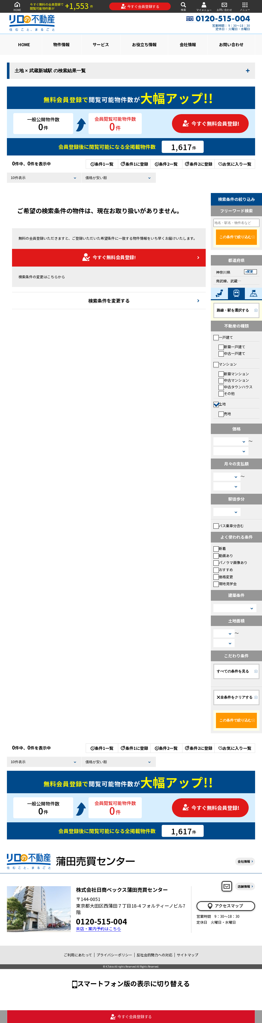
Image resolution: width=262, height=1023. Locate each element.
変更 (250, 271)
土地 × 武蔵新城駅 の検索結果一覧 (50, 70)
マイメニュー (204, 6)
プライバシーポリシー (114, 954)
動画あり (223, 555)
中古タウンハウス (236, 386)
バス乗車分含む (228, 525)
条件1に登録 (134, 164)
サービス (101, 44)
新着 (219, 548)
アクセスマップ (225, 905)
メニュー (245, 6)
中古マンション (234, 380)
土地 (219, 403)
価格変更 (223, 576)
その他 (227, 393)
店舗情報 (244, 886)
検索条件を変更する (109, 300)
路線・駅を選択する (233, 310)
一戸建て (223, 337)
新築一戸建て (232, 346)
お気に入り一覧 (234, 164)
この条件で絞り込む (235, 237)
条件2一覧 (166, 164)
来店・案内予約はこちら (98, 929)
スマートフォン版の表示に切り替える (133, 983)
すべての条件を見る (233, 671)
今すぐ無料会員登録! (210, 123)
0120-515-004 (101, 921)
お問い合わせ (224, 6)
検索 (183, 6)
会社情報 (188, 44)
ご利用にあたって (78, 954)
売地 (225, 413)
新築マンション (234, 373)
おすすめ (223, 569)
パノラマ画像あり (230, 562)
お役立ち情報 (144, 44)
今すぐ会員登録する (140, 6)
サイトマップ (187, 954)
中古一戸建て (232, 353)
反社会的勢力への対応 (154, 954)
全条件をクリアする (235, 697)
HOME (17, 6)
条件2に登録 (198, 164)
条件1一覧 (102, 164)
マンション (225, 364)
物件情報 (61, 44)
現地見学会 (225, 583)
